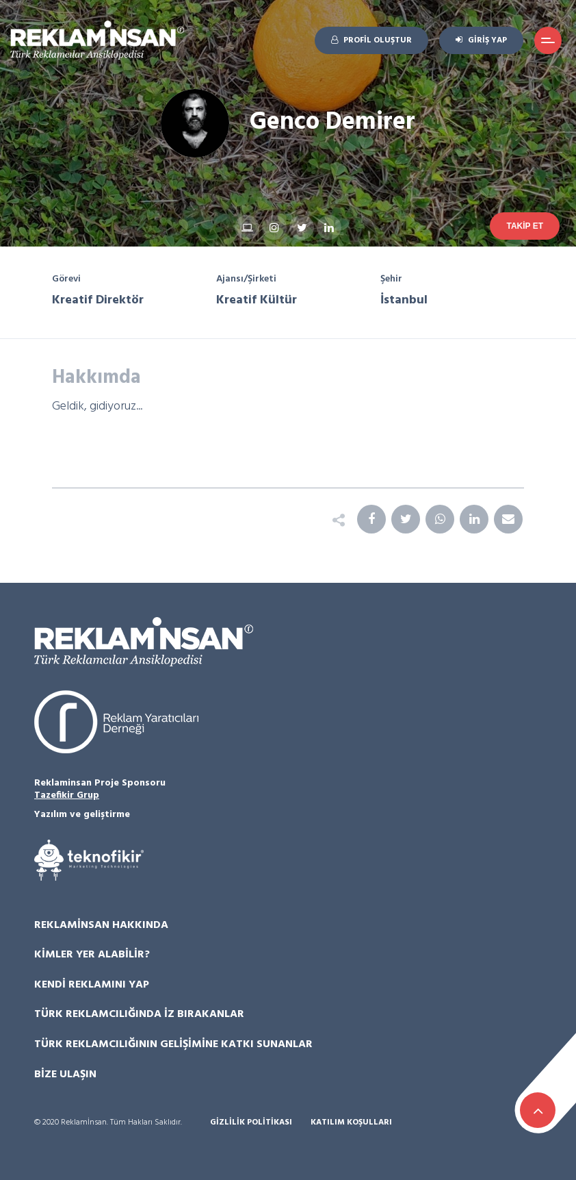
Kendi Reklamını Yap (91, 985)
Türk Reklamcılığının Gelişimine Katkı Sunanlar (173, 1044)
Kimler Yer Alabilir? (92, 955)
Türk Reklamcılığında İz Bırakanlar (139, 1014)
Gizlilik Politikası (251, 1122)
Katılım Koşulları (351, 1122)
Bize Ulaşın (65, 1074)
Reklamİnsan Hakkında (101, 925)
